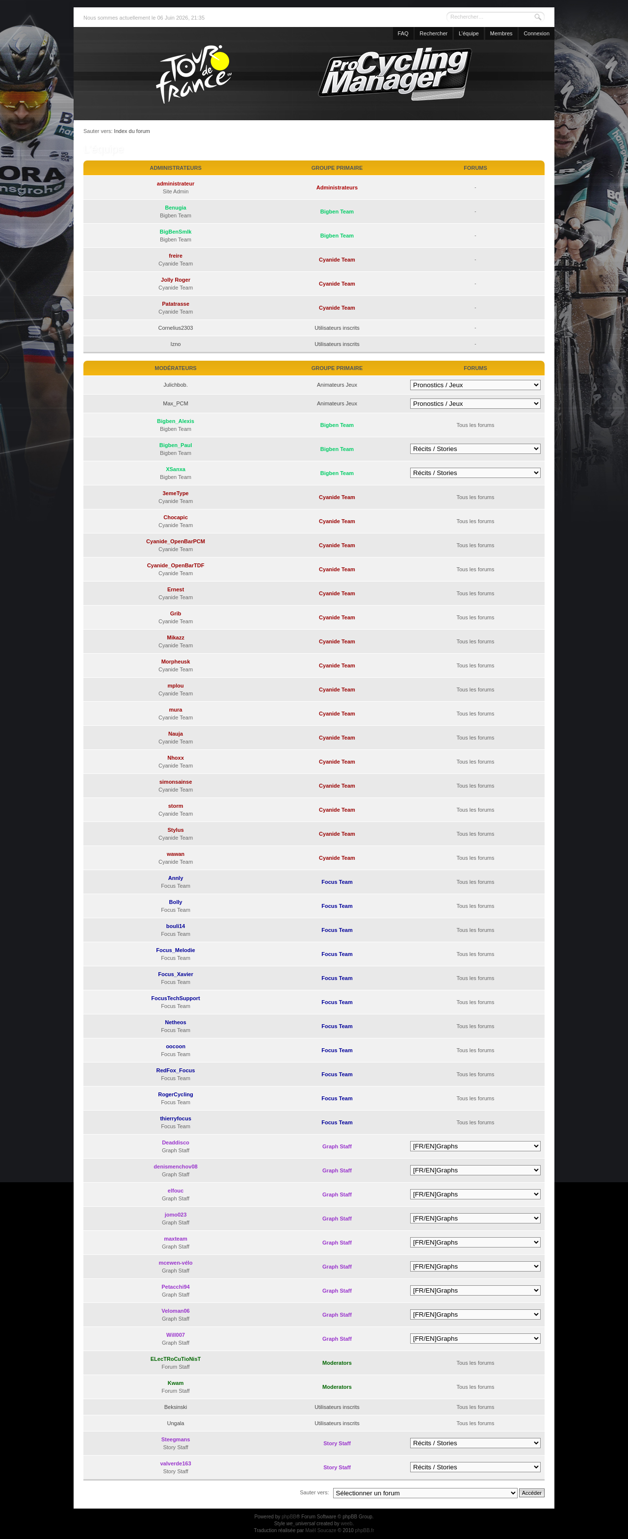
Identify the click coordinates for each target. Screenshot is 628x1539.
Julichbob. (175, 385)
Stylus (175, 830)
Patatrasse (175, 304)
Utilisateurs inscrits (337, 328)
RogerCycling (175, 1094)
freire (176, 256)
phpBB (289, 1516)
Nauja (175, 734)
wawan (175, 854)
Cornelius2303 (175, 328)
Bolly (176, 902)
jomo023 (176, 1215)
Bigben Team (337, 211)
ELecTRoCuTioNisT (176, 1359)
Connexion (536, 33)
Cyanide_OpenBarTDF (176, 565)
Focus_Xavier (175, 974)
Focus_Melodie (175, 950)
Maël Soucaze (320, 1530)
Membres (501, 33)
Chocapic (175, 517)
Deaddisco (175, 1142)
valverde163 (175, 1463)
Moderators (337, 1363)
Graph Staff (337, 1146)
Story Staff (337, 1443)
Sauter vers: (314, 1492)
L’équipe (469, 33)
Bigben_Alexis (175, 421)
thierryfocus (175, 1118)
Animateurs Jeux (337, 385)
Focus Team (336, 882)
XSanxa (175, 469)
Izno (176, 344)
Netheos (175, 1022)
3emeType (176, 493)
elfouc (175, 1191)
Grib (176, 613)
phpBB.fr (364, 1530)
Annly (175, 878)
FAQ (403, 33)
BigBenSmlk (176, 232)
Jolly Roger (175, 280)
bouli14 (175, 926)
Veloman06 (175, 1311)
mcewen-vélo (175, 1263)
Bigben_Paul (175, 445)
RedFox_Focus (176, 1070)
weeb (346, 1523)
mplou (176, 686)
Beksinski (175, 1407)
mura (176, 710)
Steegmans (175, 1439)
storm (175, 806)
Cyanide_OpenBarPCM (175, 541)
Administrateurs (337, 187)
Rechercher (433, 33)
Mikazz (175, 637)
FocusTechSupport (175, 998)
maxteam (175, 1239)
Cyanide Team (337, 260)
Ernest (175, 589)
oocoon (175, 1046)
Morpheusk (175, 661)
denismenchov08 (175, 1166)
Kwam (175, 1383)
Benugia (175, 208)
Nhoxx (175, 758)
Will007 (175, 1335)
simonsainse (175, 782)
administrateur (175, 183)
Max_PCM (175, 403)
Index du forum (132, 131)
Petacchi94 (175, 1287)
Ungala (175, 1423)
